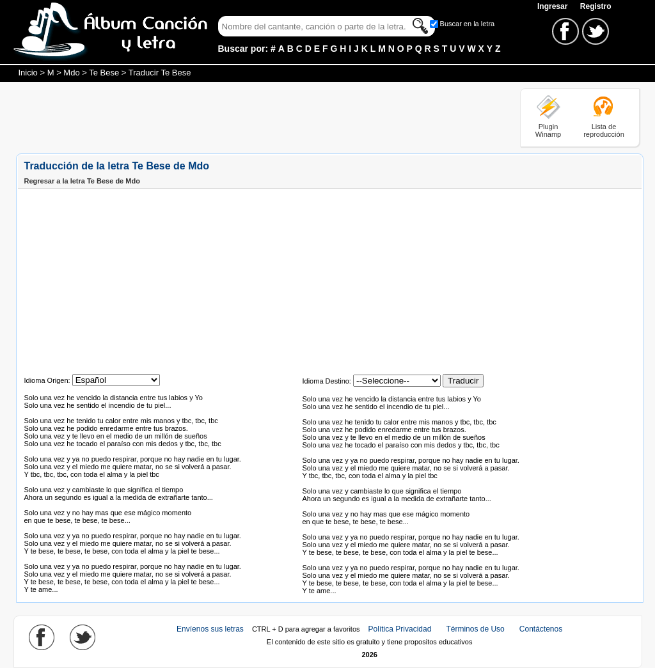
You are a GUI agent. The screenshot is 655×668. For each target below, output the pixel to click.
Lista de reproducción (603, 130)
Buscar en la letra (467, 23)
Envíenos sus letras (210, 629)
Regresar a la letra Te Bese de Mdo (82, 181)
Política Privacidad (400, 629)
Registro (596, 6)
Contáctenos (540, 629)
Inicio (28, 72)
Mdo (71, 72)
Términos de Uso (475, 629)
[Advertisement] (249, 117)
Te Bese (104, 72)
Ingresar (553, 6)
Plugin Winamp (548, 130)
